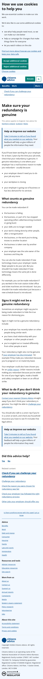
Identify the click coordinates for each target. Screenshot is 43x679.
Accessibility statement (10, 623)
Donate (30, 79)
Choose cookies (8, 71)
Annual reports (7, 592)
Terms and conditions (10, 627)
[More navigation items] (38, 85)
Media (4, 599)
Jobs (3, 614)
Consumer (6, 537)
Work (14, 86)
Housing (5, 540)
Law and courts (8, 548)
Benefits (6, 86)
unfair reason (13, 369)
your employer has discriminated (17, 355)
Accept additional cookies (15, 61)
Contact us (6, 585)
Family (4, 544)
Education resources (10, 568)
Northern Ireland (8, 123)
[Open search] (38, 79)
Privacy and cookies (9, 631)
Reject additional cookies (15, 66)
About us (5, 581)
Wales (25, 123)
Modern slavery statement (12, 603)
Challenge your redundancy (14, 481)
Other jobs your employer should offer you (20, 501)
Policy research (7, 607)
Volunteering (7, 610)
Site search (6, 572)
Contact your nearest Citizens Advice (17, 398)
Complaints (6, 596)
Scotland (19, 123)
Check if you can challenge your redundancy (17, 93)
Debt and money (8, 533)
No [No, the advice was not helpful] (9, 461)
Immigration (6, 551)
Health (4, 555)
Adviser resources (9, 564)
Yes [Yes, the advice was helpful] (3, 461)
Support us (6, 588)
